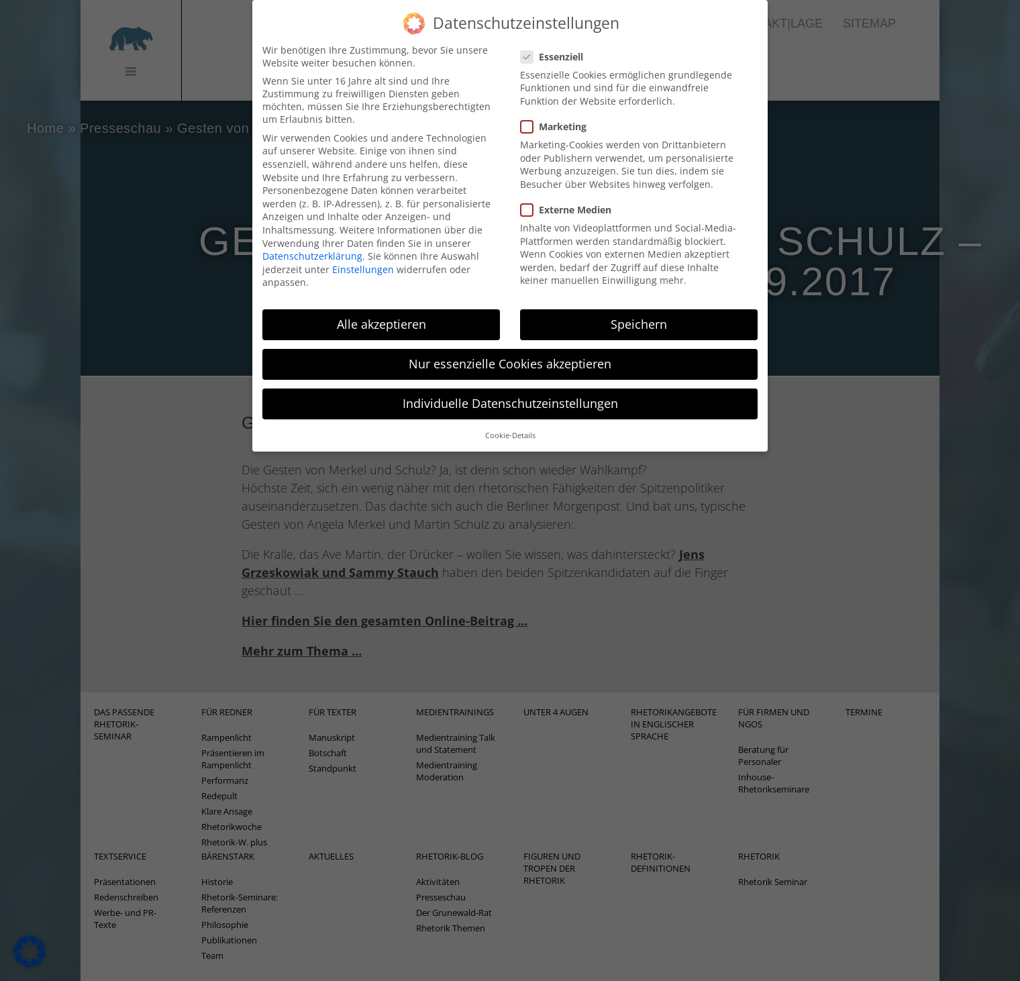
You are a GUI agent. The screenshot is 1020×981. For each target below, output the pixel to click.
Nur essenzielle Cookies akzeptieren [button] (510, 348)
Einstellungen (363, 254)
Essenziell (556, 41)
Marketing (557, 111)
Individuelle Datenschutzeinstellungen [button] (510, 388)
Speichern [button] (639, 309)
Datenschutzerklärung (312, 240)
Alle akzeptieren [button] (381, 309)
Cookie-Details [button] (510, 420)
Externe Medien (570, 194)
